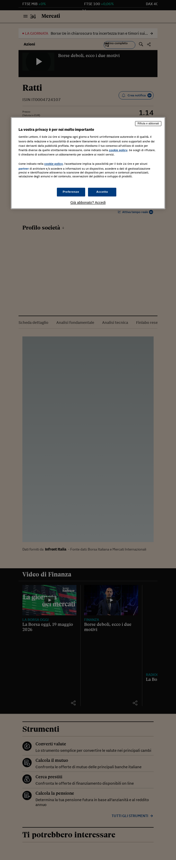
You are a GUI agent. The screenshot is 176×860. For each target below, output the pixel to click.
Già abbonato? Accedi (88, 203)
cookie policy (118, 150)
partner (24, 168)
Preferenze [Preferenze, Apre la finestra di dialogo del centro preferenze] (71, 192)
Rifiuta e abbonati (148, 123)
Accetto (102, 192)
